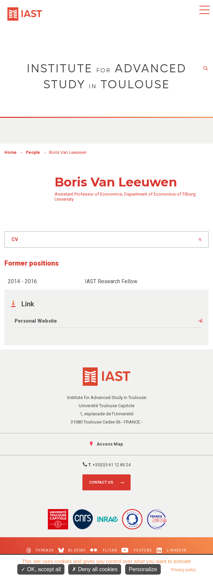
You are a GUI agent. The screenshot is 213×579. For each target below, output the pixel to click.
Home (10, 152)
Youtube (136, 550)
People (33, 152)
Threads (40, 550)
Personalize (143, 569)
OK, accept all (41, 569)
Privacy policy (183, 569)
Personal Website (36, 321)
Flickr (103, 550)
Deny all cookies (94, 569)
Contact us (101, 482)
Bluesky (72, 550)
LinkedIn (172, 550)
